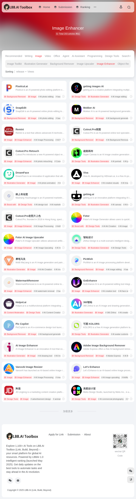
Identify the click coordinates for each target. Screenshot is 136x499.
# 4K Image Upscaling (43, 248)
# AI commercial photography (110, 399)
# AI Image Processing (43, 140)
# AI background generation (118, 118)
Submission (73, 434)
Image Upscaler (85, 63)
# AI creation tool (108, 291)
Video (48, 56)
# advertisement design (41, 399)
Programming (94, 56)
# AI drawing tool (45, 356)
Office (57, 56)
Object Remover (126, 63)
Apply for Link (56, 434)
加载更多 (68, 411)
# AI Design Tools (118, 248)
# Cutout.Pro (60, 161)
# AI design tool (40, 204)
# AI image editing (118, 97)
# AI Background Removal (117, 140)
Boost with (10, 204)
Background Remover (62, 63)
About (87, 434)
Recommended (13, 56)
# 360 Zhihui (110, 312)
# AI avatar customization (122, 334)
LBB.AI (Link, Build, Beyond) (37, 490)
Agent (66, 56)
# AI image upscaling (110, 377)
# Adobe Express (113, 356)
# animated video (60, 399)
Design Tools (112, 56)
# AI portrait (116, 161)
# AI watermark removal (44, 291)
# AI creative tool (125, 312)
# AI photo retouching (43, 161)
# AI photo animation (46, 183)
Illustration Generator (35, 63)
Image (38, 56)
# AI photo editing (45, 97)
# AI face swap (124, 291)
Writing (28, 56)
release (20, 71)
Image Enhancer (106, 63)
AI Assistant (78, 56)
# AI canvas (116, 204)
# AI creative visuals (110, 183)
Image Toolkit (14, 63)
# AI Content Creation (51, 312)
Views (30, 71)
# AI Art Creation (109, 226)
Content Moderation (14, 312)
